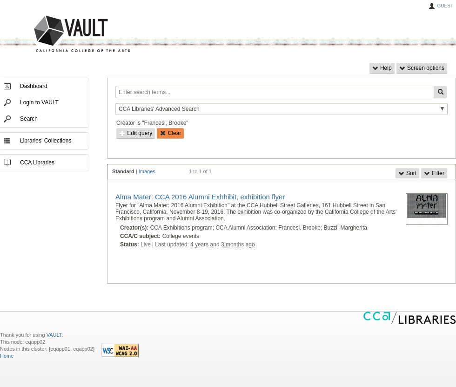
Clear (170, 133)
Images (147, 171)
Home (6, 356)
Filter (434, 173)
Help (382, 68)
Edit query (135, 133)
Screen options (421, 68)
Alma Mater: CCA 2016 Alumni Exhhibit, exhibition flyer (200, 197)
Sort (407, 173)
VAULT (46, 34)
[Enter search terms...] (274, 92)
